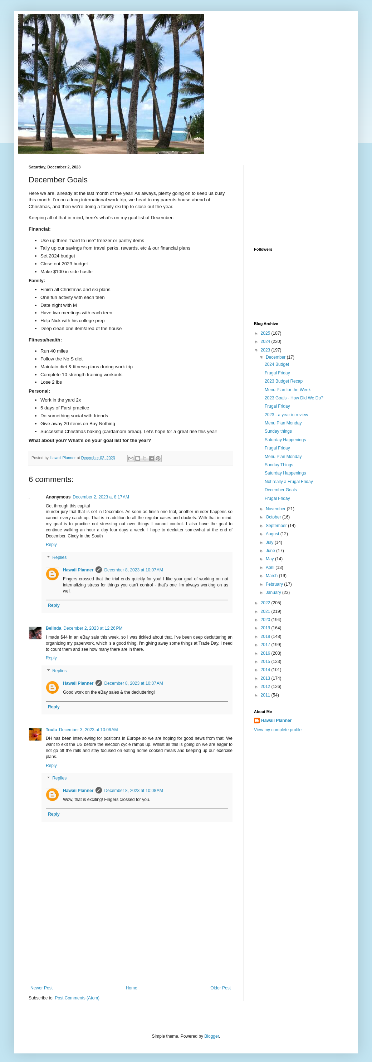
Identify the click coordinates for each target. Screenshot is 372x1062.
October (274, 517)
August (273, 533)
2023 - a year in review (286, 414)
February (275, 584)
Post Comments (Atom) (77, 997)
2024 (266, 341)
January (274, 592)
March (272, 575)
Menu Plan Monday (283, 423)
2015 (266, 661)
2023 (266, 350)
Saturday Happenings (285, 439)
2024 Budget (277, 364)
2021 (266, 611)
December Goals (281, 489)
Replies (59, 557)
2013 (266, 678)
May (270, 558)
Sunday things (278, 431)
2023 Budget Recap (284, 381)
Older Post (220, 987)
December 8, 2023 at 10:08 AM (133, 790)
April (270, 567)
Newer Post (41, 987)
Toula (51, 729)
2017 (266, 644)
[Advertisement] (130, 954)
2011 (266, 695)
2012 (266, 686)
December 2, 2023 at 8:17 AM (101, 497)
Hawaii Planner (78, 569)
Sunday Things (279, 464)
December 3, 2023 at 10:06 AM (88, 729)
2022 (266, 602)
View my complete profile (278, 729)
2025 (266, 333)
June (271, 550)
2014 (266, 669)
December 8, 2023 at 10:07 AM (133, 569)
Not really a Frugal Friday (289, 481)
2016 (266, 653)
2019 (266, 627)
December (276, 357)
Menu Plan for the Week (288, 389)
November (276, 508)
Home (131, 987)
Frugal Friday (277, 372)
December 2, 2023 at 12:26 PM (92, 628)
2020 (266, 619)
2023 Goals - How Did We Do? (294, 397)
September (277, 525)
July (270, 542)
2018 (266, 636)
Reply (51, 544)
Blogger (211, 1036)
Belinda (53, 628)
